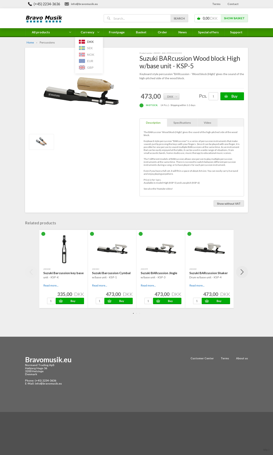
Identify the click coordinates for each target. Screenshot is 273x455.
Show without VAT (229, 203)
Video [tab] (207, 122)
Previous (31, 272)
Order (162, 32)
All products (41, 32)
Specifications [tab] (182, 122)
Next (242, 272)
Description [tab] (153, 122)
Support (236, 32)
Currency (89, 33)
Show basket (234, 18)
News (182, 32)
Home (30, 42)
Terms (216, 4)
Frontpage (117, 32)
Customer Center (202, 358)
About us (242, 358)
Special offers (208, 32)
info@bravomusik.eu (84, 4)
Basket (141, 32)
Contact (233, 4)
